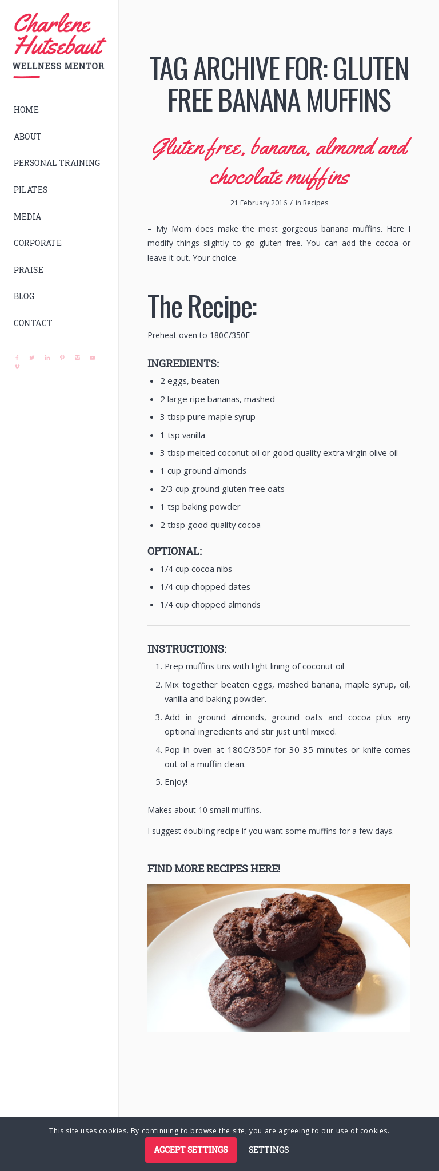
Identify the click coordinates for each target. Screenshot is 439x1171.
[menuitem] (59, 110)
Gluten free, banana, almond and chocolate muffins (278, 161)
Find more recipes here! (213, 868)
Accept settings (191, 1149)
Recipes (315, 203)
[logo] (59, 46)
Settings (269, 1149)
